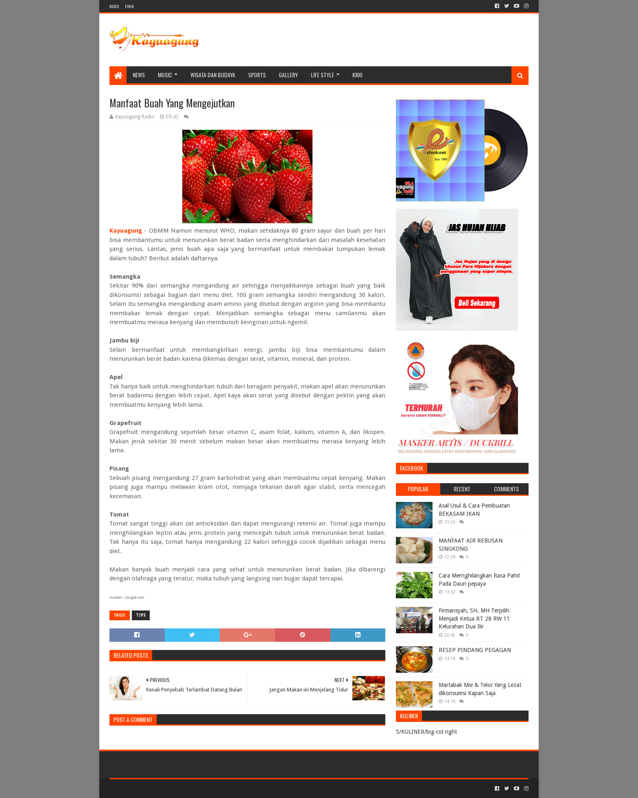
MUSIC (165, 74)
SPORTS (257, 74)
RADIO (114, 6)
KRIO (357, 74)
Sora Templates (154, 788)
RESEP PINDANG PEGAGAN (475, 650)
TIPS (141, 615)
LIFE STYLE (322, 74)
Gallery (288, 74)
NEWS (139, 74)
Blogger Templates (201, 788)
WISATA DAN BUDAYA (212, 74)
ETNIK (129, 6)
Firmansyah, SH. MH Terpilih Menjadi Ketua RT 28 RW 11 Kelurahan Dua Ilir (474, 618)
